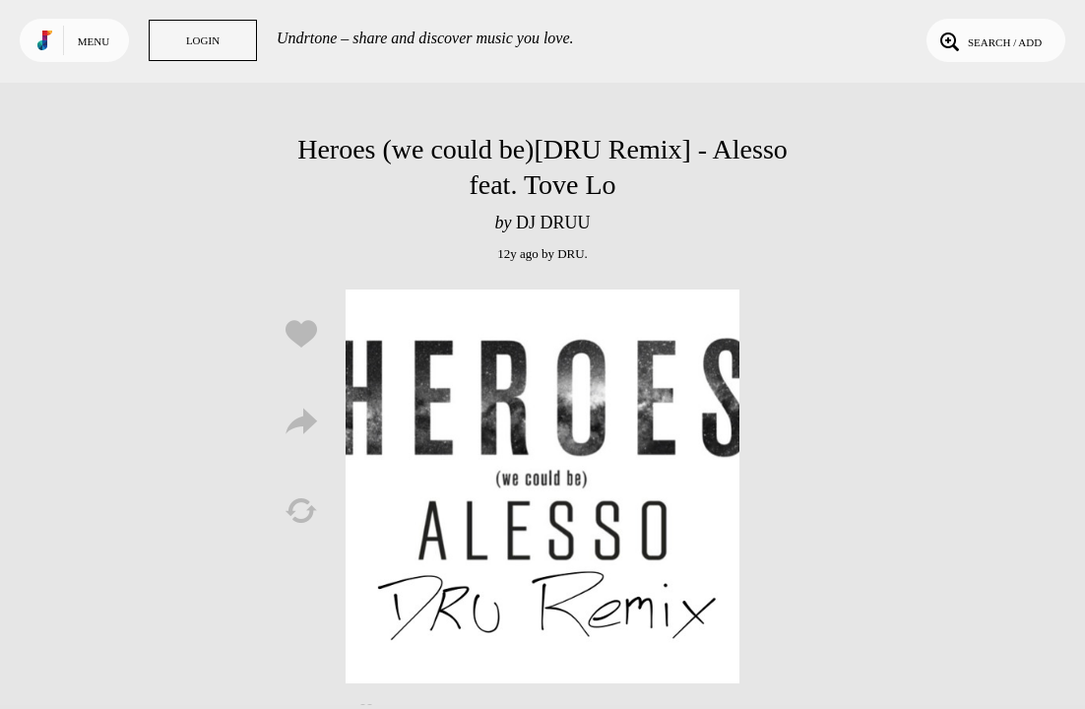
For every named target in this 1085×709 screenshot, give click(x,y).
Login (203, 40)
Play (542, 486)
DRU (570, 253)
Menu (93, 41)
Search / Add (989, 40)
